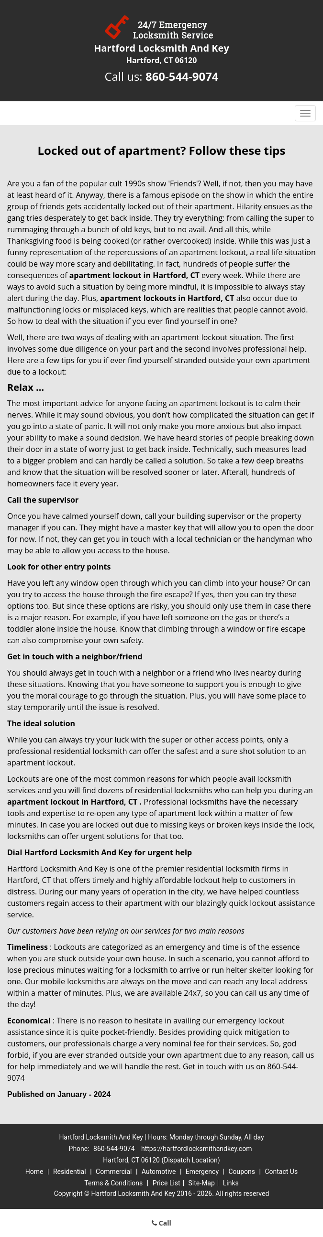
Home (34, 1171)
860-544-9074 (182, 76)
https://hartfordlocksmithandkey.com (196, 1148)
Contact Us (281, 1171)
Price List (166, 1183)
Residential (69, 1171)
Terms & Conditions (113, 1183)
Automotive (159, 1171)
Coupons (241, 1171)
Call (161, 1222)
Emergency (202, 1171)
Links (231, 1183)
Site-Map (202, 1183)
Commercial (114, 1171)
